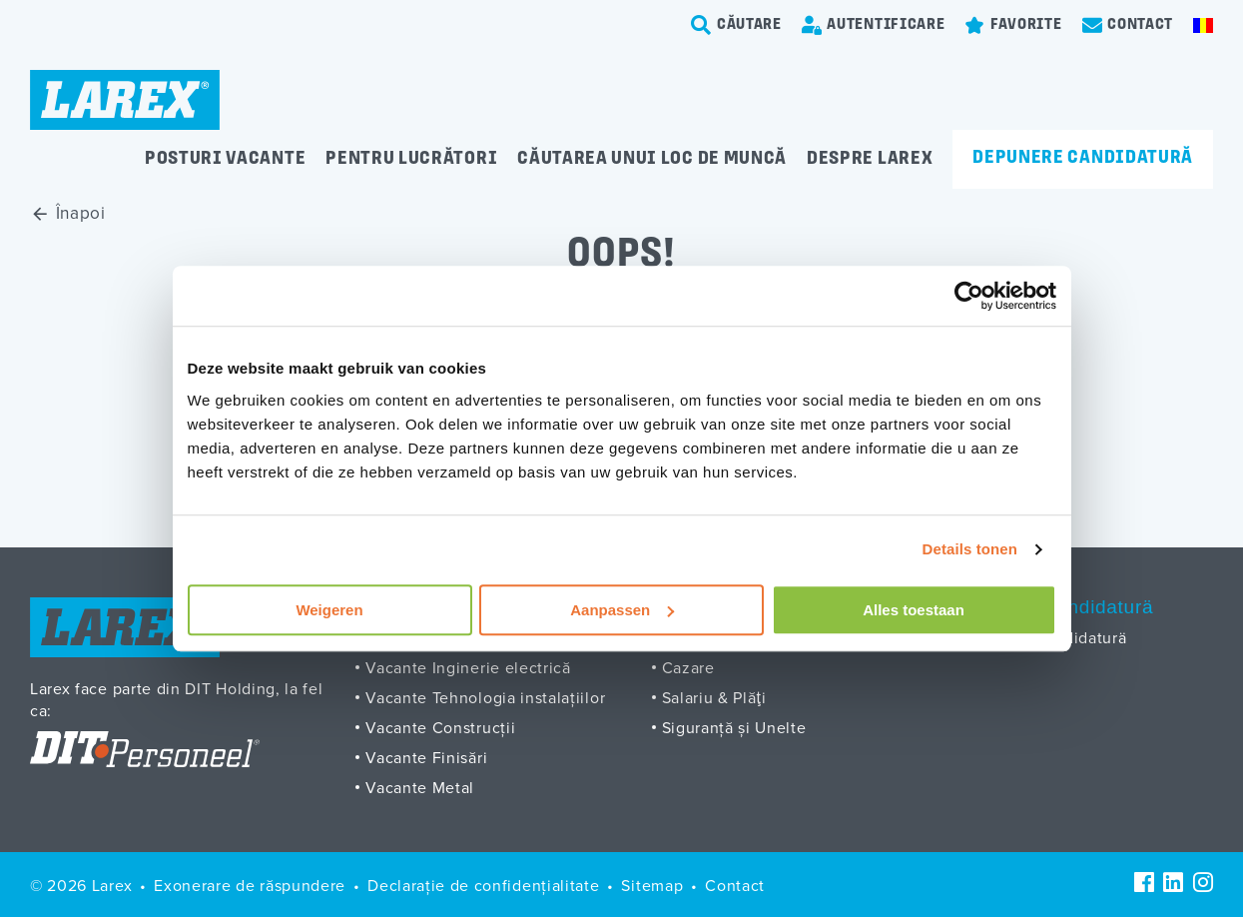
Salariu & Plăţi (714, 697)
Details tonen (970, 548)
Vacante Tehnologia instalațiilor (485, 697)
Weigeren (329, 609)
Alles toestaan (913, 609)
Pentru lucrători (411, 159)
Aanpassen (622, 609)
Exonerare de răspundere (249, 885)
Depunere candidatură (1082, 158)
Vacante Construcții (440, 727)
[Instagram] (1203, 882)
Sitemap (652, 885)
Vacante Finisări (426, 757)
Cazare (688, 667)
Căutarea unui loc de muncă (652, 159)
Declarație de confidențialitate (483, 885)
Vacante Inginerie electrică (468, 667)
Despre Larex (869, 159)
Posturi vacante (225, 159)
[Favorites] (1012, 25)
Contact (735, 885)
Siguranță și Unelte (734, 727)
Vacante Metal (419, 787)
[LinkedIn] (1173, 882)
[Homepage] (125, 100)
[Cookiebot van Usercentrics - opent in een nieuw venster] (969, 296)
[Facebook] (1144, 882)
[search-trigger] (736, 25)
